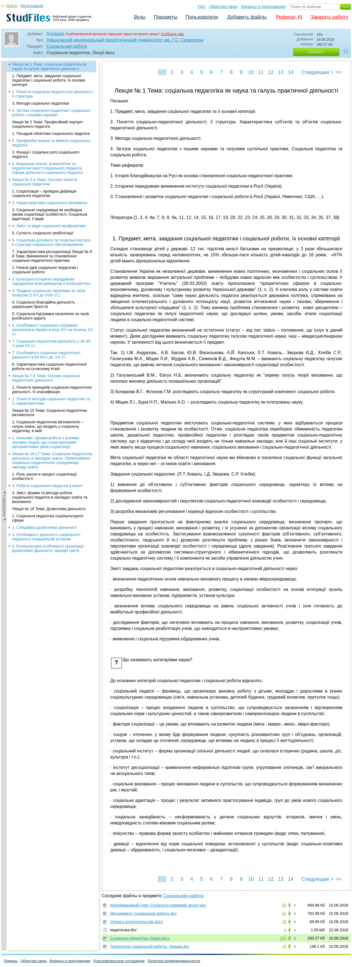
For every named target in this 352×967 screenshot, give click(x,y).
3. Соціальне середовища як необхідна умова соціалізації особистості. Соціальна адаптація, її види (49, 214)
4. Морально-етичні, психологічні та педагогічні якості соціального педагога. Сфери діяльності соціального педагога (47, 168)
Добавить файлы (246, 17)
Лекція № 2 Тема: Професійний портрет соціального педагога (47, 124)
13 (281, 72)
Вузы (139, 17)
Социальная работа (66, 46)
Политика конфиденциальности (173, 961)
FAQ (201, 6)
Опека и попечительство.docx (136, 921)
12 (271, 72)
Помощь (11, 961)
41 (284, 913)
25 (284, 905)
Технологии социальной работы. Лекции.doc (149, 946)
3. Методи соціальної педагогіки (40, 103)
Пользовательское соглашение (119, 961)
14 (290, 72)
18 (284, 921)
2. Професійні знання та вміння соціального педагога (51, 142)
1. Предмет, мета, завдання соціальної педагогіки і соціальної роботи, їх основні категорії (48, 80)
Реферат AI (289, 17)
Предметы (165, 17)
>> (339, 72)
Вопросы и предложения (263, 6)
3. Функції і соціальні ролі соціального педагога (45, 154)
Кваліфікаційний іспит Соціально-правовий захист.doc (158, 905)
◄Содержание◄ (4, 157)
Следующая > (317, 72)
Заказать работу (329, 17)
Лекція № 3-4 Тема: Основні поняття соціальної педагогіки (44, 181)
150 (283, 938)
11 (261, 72)
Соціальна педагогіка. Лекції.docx (140, 938)
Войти (12, 6)
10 (251, 72)
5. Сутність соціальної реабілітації (42, 233)
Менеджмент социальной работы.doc (143, 913)
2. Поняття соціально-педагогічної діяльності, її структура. (52, 94)
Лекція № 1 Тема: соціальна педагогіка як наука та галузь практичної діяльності (49, 66)
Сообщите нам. (173, 34)
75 (284, 946)
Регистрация (32, 6)
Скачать (316, 51)
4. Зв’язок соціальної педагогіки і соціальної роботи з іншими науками (51, 112)
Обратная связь (223, 6)
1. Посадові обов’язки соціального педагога (51, 133)
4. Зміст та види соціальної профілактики (49, 226)
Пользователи (202, 17)
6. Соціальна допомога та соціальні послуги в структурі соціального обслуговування (51, 242)
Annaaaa (55, 33)
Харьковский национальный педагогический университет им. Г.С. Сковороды (125, 40)
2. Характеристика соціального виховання (49, 203)
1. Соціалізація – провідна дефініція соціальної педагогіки (44, 193)
